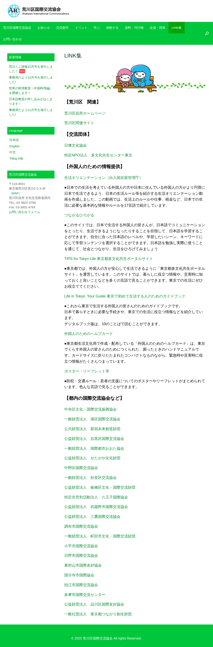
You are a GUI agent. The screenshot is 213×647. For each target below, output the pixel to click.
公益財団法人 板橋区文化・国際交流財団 (99, 487)
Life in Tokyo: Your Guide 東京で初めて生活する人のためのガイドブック (124, 296)
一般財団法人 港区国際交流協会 (92, 419)
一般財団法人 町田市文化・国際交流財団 (99, 536)
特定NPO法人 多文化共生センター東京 (98, 155)
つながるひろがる (79, 215)
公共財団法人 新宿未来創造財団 (92, 429)
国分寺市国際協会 (79, 575)
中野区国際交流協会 (81, 468)
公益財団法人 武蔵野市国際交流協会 (96, 507)
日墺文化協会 (75, 145)
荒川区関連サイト (79, 123)
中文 (12, 152)
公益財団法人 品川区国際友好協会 (94, 604)
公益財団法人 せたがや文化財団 (92, 458)
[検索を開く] (207, 33)
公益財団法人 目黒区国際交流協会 (94, 439)
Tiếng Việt (16, 158)
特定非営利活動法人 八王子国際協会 (96, 497)
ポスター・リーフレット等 (86, 371)
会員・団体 (157, 27)
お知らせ (43, 27)
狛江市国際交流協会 (81, 585)
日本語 (14, 140)
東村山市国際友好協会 (83, 565)
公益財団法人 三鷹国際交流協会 (92, 517)
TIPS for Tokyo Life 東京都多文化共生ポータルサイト (108, 259)
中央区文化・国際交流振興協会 (90, 409)
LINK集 (177, 27)
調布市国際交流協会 (81, 526)
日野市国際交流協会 (81, 555)
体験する (112, 27)
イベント (81, 27)
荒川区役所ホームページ (84, 113)
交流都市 (62, 27)
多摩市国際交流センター (84, 595)
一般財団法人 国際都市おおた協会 (94, 448)
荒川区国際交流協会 (17, 27)
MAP (15, 193)
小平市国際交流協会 (81, 546)
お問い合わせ (12, 39)
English (14, 146)
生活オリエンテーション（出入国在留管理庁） (103, 178)
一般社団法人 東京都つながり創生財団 (98, 614)
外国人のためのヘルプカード (88, 334)
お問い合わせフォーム (24, 212)
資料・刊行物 (134, 27)
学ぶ (97, 27)
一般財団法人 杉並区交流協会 (90, 478)
